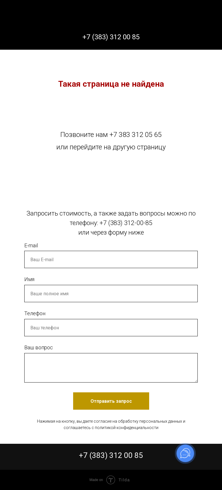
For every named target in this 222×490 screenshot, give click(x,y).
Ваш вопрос (38, 347)
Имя (29, 279)
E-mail (31, 245)
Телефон (34, 313)
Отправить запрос (111, 401)
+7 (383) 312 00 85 (111, 455)
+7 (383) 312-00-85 (125, 223)
